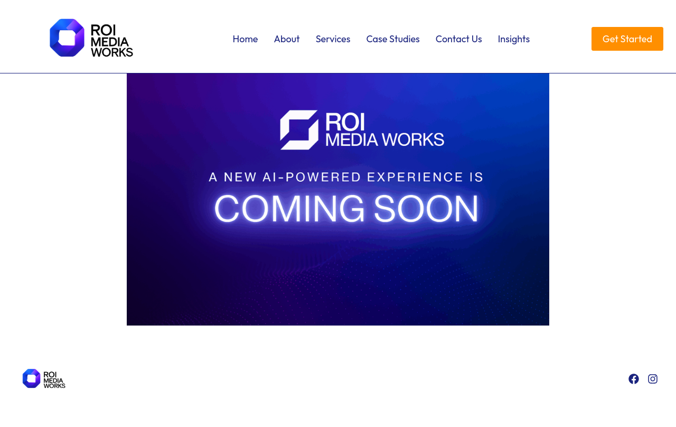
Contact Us (459, 39)
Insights (514, 39)
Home (245, 39)
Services (333, 39)
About (287, 39)
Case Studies (392, 39)
